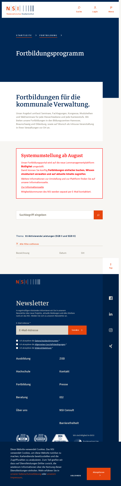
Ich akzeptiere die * (39, 340)
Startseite (24, 35)
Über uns (21, 410)
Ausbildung (23, 358)
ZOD (62, 358)
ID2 (61, 397)
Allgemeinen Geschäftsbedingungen (50, 344)
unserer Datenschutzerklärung (25, 473)
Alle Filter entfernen (29, 243)
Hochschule (23, 371)
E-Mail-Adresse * (23, 323)
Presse (63, 384)
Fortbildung (48, 35)
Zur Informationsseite (32, 187)
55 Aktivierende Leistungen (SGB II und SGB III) (50, 236)
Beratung (22, 397)
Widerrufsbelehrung (43, 347)
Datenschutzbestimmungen (46, 340)
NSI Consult (66, 410)
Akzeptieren (98, 472)
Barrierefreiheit (69, 423)
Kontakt (64, 371)
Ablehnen (76, 475)
